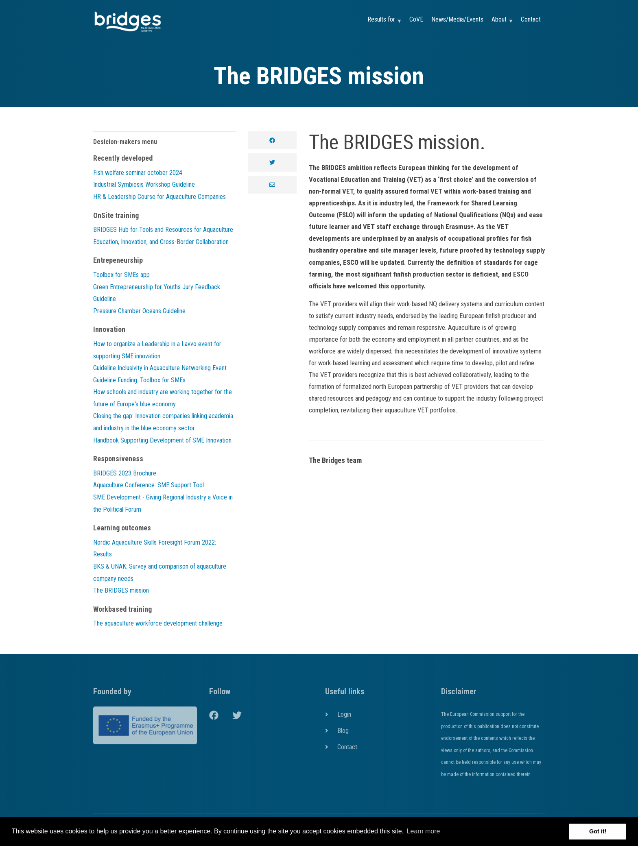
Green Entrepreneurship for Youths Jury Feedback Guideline (156, 293)
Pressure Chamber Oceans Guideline (139, 311)
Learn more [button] (423, 831)
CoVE (416, 19)
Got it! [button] (597, 831)
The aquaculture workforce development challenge (158, 623)
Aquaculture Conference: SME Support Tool (148, 485)
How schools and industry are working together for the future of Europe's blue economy (162, 398)
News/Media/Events (457, 19)
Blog (343, 731)
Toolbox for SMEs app (121, 275)
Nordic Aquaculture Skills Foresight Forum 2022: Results (154, 548)
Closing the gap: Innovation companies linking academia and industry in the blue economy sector (163, 422)
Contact (531, 19)
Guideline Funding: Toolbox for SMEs (139, 380)
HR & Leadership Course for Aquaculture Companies (159, 197)
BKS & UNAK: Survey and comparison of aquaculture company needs (159, 572)
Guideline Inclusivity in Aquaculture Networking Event (160, 368)
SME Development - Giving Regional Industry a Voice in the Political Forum (163, 503)
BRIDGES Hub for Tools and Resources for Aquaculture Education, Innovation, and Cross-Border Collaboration (163, 236)
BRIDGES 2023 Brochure (124, 473)
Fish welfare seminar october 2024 (137, 173)
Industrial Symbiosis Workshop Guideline (144, 184)
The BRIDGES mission (121, 590)
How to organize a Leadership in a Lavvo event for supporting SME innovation (157, 350)
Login (344, 714)
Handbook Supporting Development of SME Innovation (162, 440)
